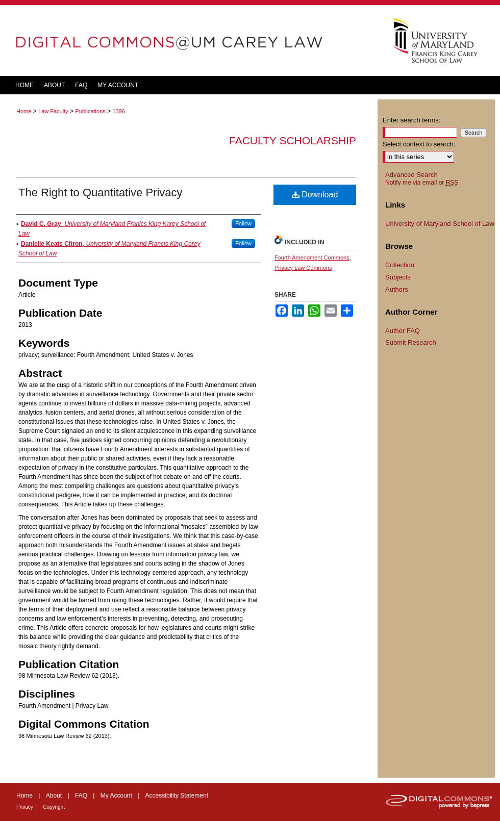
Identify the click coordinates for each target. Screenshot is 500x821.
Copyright (54, 807)
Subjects (398, 277)
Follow (243, 223)
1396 (118, 111)
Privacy (24, 807)
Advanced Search (411, 174)
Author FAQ (402, 331)
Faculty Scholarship (292, 140)
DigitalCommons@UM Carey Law (189, 40)
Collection (399, 265)
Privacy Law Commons (303, 268)
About (54, 795)
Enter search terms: (411, 120)
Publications (90, 111)
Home (23, 111)
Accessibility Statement (176, 795)
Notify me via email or (421, 182)
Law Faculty (53, 111)
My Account (116, 795)
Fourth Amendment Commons (311, 257)
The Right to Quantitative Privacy (100, 192)
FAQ (81, 795)
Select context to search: (419, 144)
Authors (396, 289)
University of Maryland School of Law (439, 223)
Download (315, 194)
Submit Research (410, 342)
